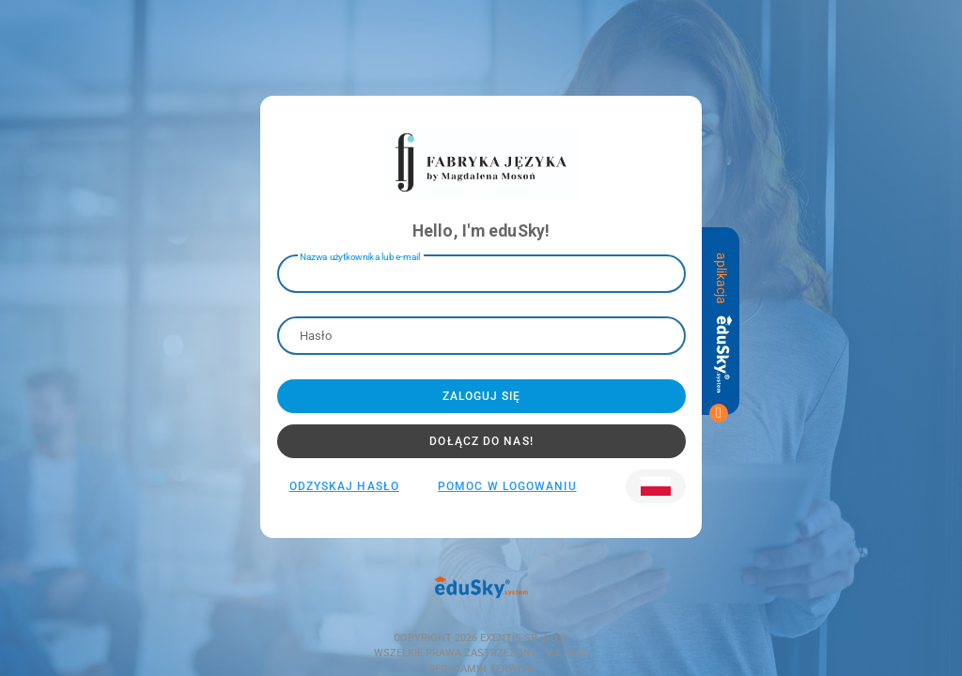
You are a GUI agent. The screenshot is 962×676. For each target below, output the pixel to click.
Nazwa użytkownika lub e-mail (360, 256)
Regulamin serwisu (481, 669)
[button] (656, 486)
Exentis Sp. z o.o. (523, 638)
